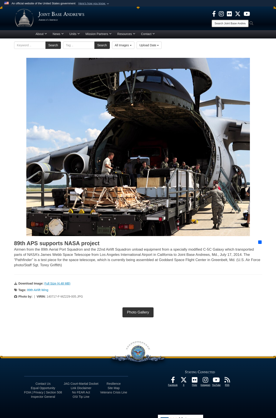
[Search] (230, 23)
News (58, 35)
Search (53, 46)
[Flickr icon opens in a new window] (229, 13)
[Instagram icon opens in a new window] (221, 13)
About (41, 35)
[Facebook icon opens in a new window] (214, 13)
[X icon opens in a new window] (238, 13)
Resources (126, 35)
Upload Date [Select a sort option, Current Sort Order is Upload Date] (149, 46)
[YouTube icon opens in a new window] (247, 13)
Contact (148, 35)
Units (74, 35)
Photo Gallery (138, 314)
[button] (94, 3)
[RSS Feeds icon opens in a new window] (227, 382)
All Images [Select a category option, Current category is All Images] (123, 46)
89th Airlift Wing (37, 291)
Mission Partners (98, 35)
